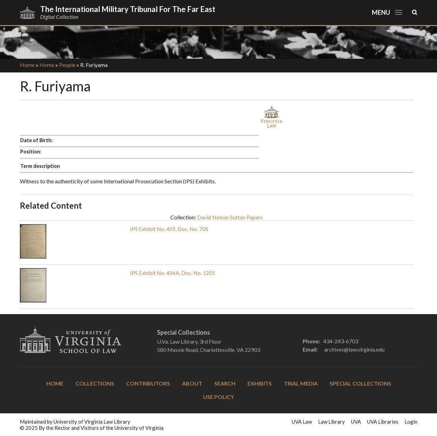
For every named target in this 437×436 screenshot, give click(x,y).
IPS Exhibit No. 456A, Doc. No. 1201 (172, 272)
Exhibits (259, 383)
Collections (94, 383)
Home (27, 64)
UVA (356, 421)
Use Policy (218, 396)
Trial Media (301, 383)
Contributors (148, 383)
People (67, 64)
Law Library (331, 421)
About (192, 383)
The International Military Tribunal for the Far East (127, 9)
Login (410, 421)
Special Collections (360, 383)
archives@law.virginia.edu (354, 349)
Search (224, 383)
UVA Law (302, 421)
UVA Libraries (382, 421)
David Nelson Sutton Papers (230, 217)
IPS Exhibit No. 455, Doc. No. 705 (169, 229)
